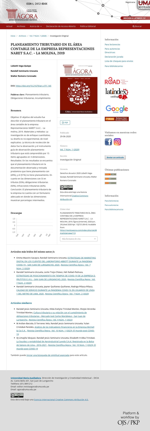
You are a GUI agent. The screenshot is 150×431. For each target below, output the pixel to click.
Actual (9, 26)
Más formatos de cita (71, 239)
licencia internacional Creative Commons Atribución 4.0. (61, 399)
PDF (66, 122)
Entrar (141, 2)
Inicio (13, 36)
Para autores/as (112, 48)
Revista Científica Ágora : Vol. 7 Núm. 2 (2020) (67, 293)
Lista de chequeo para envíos (119, 61)
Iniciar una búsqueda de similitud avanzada (48, 355)
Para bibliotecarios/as (114, 209)
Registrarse (130, 2)
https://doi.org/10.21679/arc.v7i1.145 (33, 85)
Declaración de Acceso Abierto (61, 26)
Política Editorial (88, 26)
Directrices (110, 52)
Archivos (21, 26)
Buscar (137, 26)
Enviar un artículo (115, 157)
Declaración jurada (114, 56)
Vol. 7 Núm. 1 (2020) (38, 36)
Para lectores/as (112, 44)
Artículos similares (21, 302)
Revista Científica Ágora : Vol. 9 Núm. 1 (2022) (50, 319)
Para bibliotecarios (114, 66)
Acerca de (35, 26)
